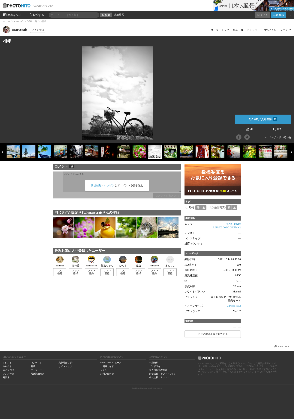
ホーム (6, 21)
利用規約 (153, 363)
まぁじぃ (170, 261)
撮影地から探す (66, 363)
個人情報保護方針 (158, 370)
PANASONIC (233, 224)
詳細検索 (119, 14)
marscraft (18, 21)
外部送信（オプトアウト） (162, 374)
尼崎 (191, 207)
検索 (106, 15)
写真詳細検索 (37, 374)
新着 (33, 366)
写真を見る (12, 15)
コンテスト (36, 363)
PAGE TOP (283, 346)
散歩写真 (219, 207)
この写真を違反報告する (214, 334)
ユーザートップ (220, 29)
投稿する (36, 15)
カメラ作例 (8, 370)
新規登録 (96, 185)
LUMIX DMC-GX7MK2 (227, 227)
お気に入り (270, 29)
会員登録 (278, 14)
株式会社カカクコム (159, 377)
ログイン (262, 14)
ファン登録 (38, 29)
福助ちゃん (107, 261)
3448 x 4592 (234, 305)
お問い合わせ (107, 374)
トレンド (7, 363)
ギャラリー (36, 370)
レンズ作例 (8, 374)
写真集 (6, 377)
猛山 (138, 261)
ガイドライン (156, 366)
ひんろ (123, 261)
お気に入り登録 (265, 119)
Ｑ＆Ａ (103, 370)
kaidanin (60, 261)
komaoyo (154, 261)
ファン (284, 29)
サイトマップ (65, 366)
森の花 (75, 261)
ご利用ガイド (107, 366)
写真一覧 (32, 21)
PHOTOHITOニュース (111, 363)
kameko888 (91, 261)
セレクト (7, 366)
